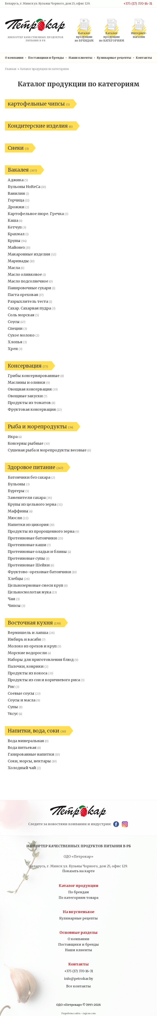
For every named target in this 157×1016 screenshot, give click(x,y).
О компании (14, 58)
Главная (10, 69)
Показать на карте (78, 871)
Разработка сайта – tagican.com (79, 1013)
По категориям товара (78, 898)
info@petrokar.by (78, 979)
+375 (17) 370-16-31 (137, 3)
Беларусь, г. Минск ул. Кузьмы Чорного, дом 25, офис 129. (47, 3)
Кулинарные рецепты (114, 58)
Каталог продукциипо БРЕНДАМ (84, 37)
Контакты (144, 58)
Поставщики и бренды (46, 58)
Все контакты (78, 986)
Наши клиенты (80, 58)
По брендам (78, 892)
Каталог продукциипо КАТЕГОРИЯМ (111, 37)
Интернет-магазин (139, 35)
